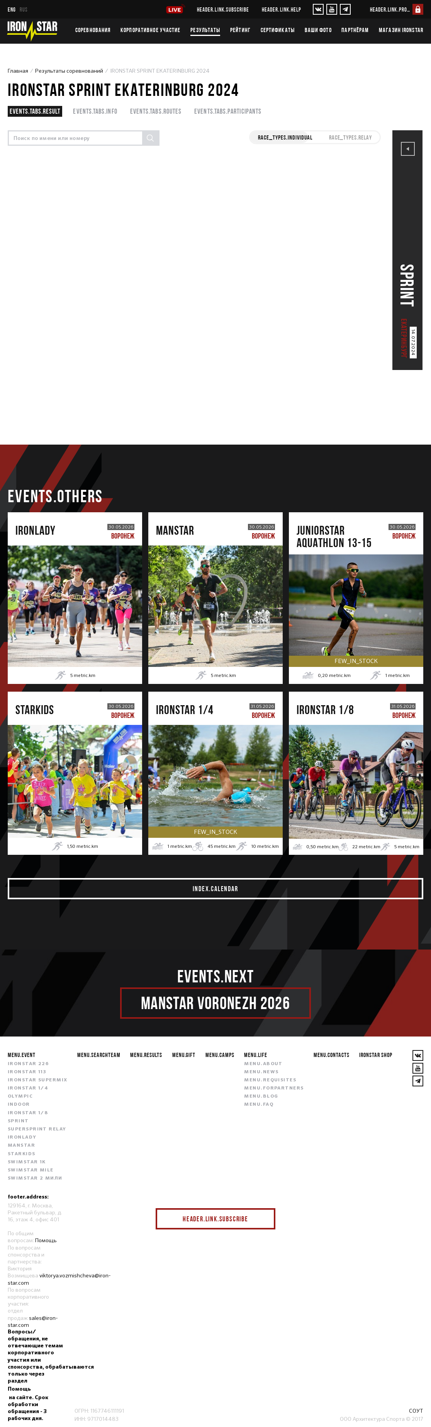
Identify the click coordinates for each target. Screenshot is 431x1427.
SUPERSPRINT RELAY (37, 1129)
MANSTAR (21, 1145)
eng (12, 9)
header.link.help (281, 9)
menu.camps (219, 1055)
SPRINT (18, 1121)
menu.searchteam (98, 1055)
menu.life (255, 1055)
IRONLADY (22, 1137)
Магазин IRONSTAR (401, 30)
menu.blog (261, 1096)
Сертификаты (278, 30)
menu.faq (258, 1104)
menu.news (261, 1072)
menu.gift (184, 1055)
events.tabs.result (35, 111)
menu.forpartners (274, 1088)
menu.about (263, 1064)
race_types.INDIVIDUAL (285, 137)
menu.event (22, 1055)
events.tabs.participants (227, 111)
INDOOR (19, 1104)
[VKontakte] (318, 9)
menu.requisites (270, 1080)
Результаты (205, 30)
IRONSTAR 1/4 (28, 1088)
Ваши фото (318, 30)
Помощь (46, 1240)
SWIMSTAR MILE (31, 1170)
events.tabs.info (95, 111)
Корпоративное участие (150, 30)
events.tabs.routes (156, 111)
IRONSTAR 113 (27, 1072)
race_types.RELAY (350, 137)
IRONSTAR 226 (28, 1064)
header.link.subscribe (223, 9)
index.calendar (215, 888)
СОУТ (416, 1410)
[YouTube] (331, 9)
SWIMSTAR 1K (27, 1162)
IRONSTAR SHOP (375, 1055)
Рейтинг (240, 30)
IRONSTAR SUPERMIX (37, 1080)
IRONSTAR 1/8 (28, 1113)
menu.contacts (331, 1055)
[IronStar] (32, 31)
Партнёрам (355, 30)
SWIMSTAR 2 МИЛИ (35, 1178)
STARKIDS (22, 1154)
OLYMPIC (20, 1096)
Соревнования (92, 30)
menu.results (146, 1055)
